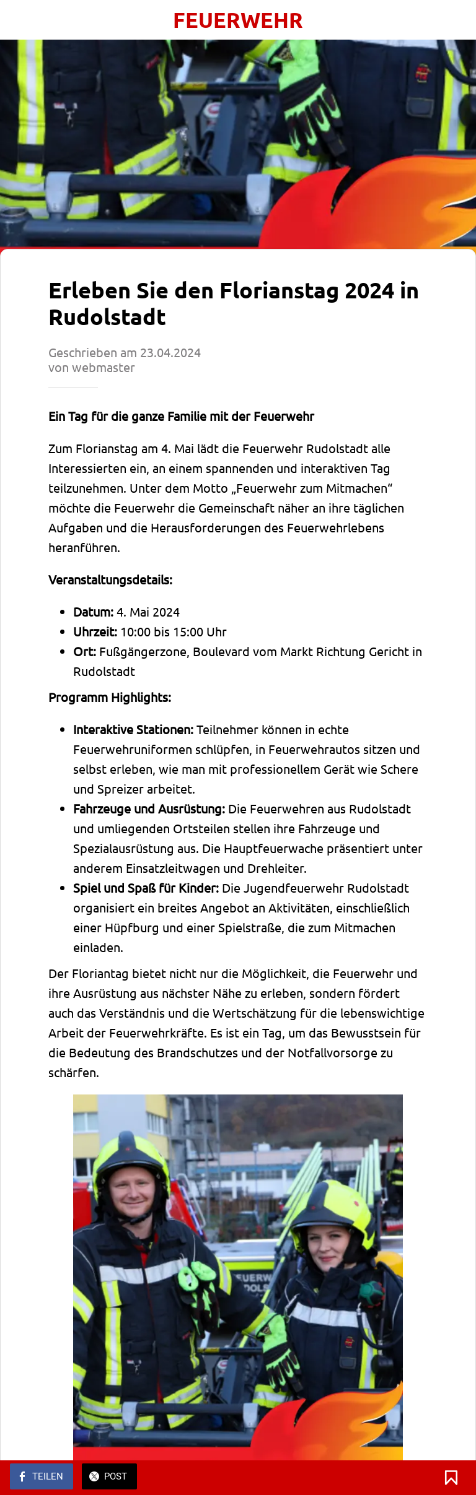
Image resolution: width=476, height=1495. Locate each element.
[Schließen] (19, 19)
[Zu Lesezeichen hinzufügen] (451, 1478)
